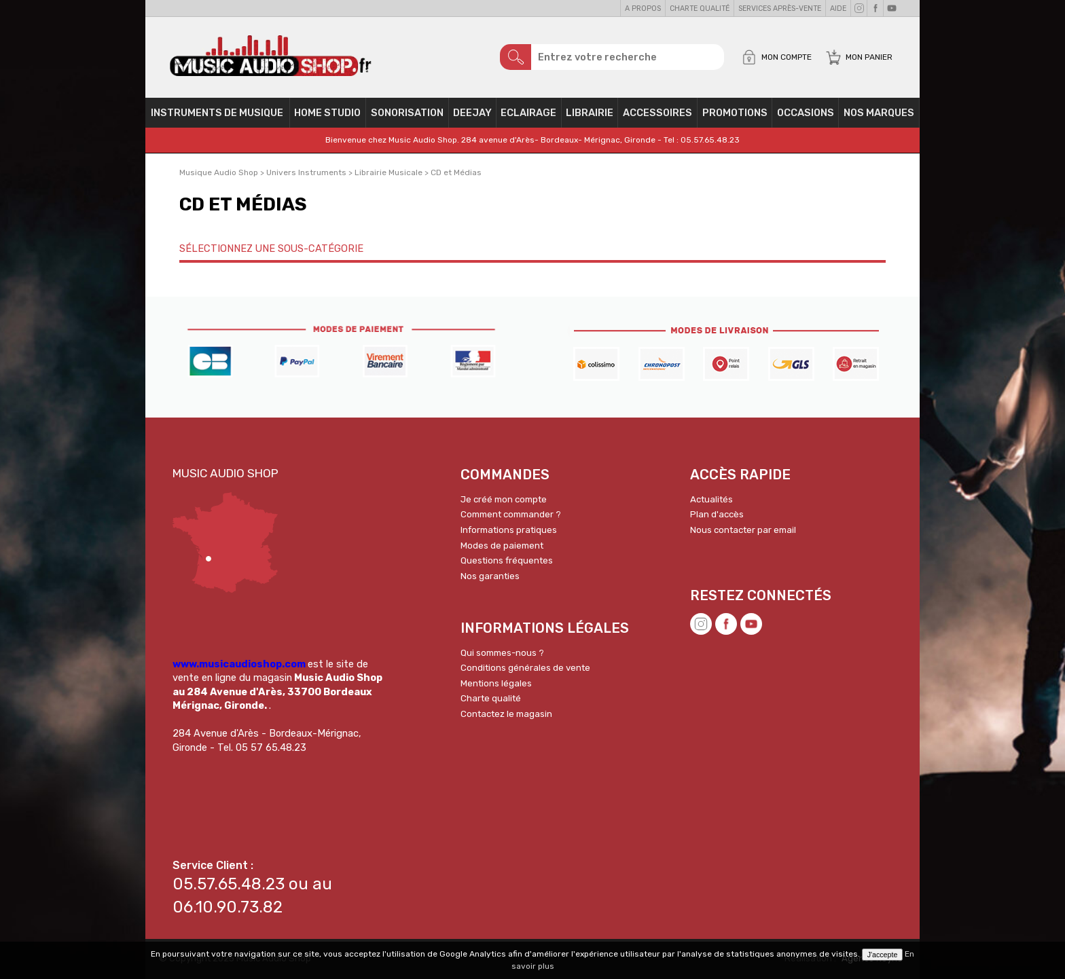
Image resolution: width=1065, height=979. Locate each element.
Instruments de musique (217, 113)
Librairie (589, 113)
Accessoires (657, 113)
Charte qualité (699, 8)
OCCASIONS (805, 113)
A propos (643, 8)
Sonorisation (407, 113)
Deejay (472, 113)
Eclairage (528, 113)
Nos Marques (879, 113)
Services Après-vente (779, 8)
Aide (838, 8)
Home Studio (327, 113)
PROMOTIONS (735, 113)
